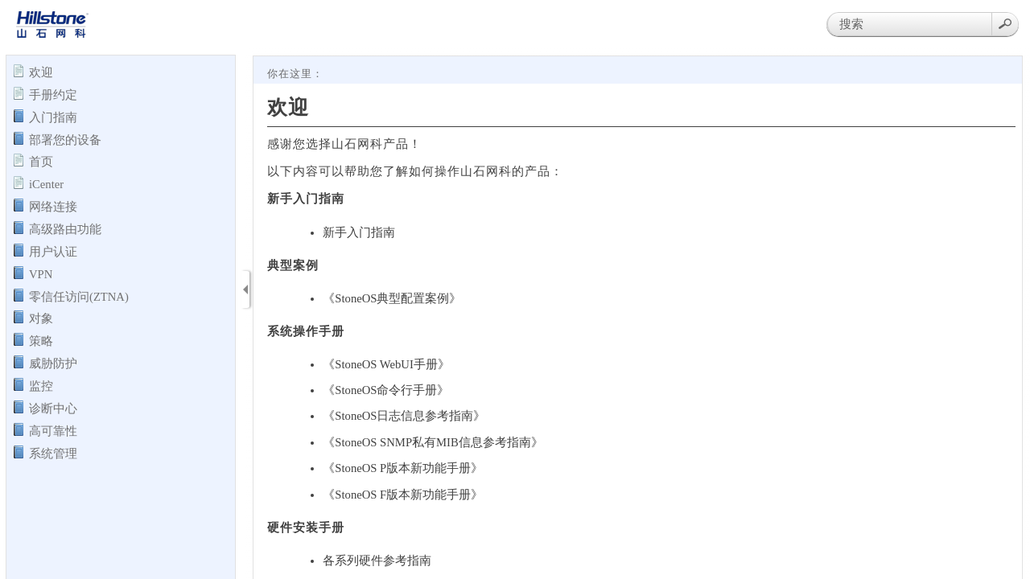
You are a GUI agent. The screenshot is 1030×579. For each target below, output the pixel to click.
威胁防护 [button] (53, 362)
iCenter (46, 183)
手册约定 (53, 94)
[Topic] (637, 317)
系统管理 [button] (53, 453)
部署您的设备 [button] (65, 139)
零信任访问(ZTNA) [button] (79, 296)
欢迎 (41, 71)
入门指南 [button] (53, 116)
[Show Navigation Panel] (245, 289)
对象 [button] (41, 317)
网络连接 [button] (53, 206)
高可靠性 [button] (53, 430)
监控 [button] (41, 385)
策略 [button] (41, 340)
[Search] (909, 24)
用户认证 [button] (53, 251)
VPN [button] (40, 273)
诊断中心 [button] (53, 407)
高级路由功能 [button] (65, 228)
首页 (41, 161)
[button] (1005, 24)
